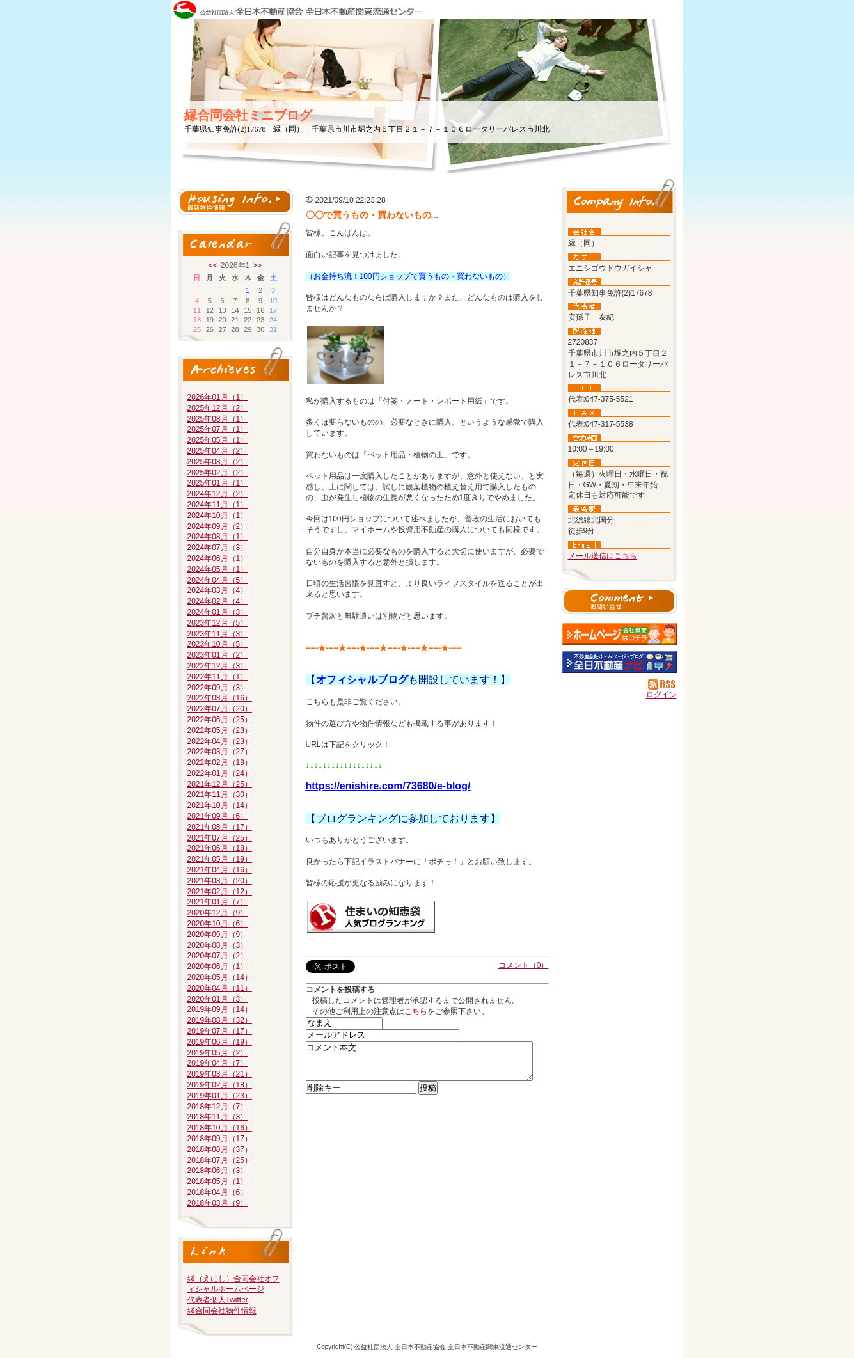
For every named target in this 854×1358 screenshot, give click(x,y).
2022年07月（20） (219, 708)
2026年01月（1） (217, 397)
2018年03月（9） (217, 1203)
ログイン (661, 694)
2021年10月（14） (219, 805)
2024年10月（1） (217, 515)
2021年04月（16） (219, 869)
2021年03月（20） (219, 880)
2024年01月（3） (217, 612)
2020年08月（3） (217, 945)
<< (213, 265)
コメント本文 (419, 1065)
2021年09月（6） (217, 816)
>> (257, 265)
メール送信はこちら (602, 555)
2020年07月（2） (217, 955)
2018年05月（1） (217, 1181)
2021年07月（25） (219, 837)
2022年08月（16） (219, 697)
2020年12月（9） (217, 912)
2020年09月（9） (217, 934)
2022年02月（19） (219, 762)
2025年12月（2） (217, 408)
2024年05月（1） (217, 569)
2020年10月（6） (217, 923)
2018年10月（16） (219, 1127)
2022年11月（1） (217, 676)
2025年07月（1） (217, 429)
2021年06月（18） (219, 848)
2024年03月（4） (217, 590)
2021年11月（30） (219, 794)
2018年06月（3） (217, 1170)
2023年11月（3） (217, 633)
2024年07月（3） (217, 547)
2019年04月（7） (217, 1063)
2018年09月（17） (219, 1138)
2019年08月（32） (219, 1020)
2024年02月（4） (217, 601)
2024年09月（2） (217, 526)
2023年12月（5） (217, 623)
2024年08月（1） (217, 536)
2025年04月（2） (217, 450)
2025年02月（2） (217, 472)
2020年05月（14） (219, 977)
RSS (662, 684)
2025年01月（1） (217, 482)
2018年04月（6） (217, 1192)
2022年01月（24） (219, 773)
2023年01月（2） (217, 655)
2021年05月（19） (219, 859)
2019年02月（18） (219, 1084)
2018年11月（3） (217, 1116)
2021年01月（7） (217, 901)
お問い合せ (619, 602)
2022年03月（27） (219, 751)
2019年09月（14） (219, 1009)
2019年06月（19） (219, 1042)
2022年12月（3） (217, 665)
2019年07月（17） (219, 1031)
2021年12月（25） (219, 784)
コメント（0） (523, 965)
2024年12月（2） (217, 493)
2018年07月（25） (219, 1160)
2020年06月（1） (217, 966)
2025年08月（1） (217, 419)
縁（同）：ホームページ (619, 634)
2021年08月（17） (219, 827)
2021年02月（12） (219, 891)
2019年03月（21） (219, 1074)
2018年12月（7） (217, 1106)
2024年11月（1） (217, 504)
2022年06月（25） (219, 719)
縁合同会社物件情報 (222, 1310)
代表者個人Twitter (217, 1299)
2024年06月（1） (217, 558)
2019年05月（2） (217, 1052)
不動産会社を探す (619, 662)
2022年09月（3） (217, 687)
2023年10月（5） (217, 644)
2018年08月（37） (219, 1149)
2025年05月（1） (217, 440)
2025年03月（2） (217, 461)
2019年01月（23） (219, 1095)
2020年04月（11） (219, 988)
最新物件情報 (235, 202)
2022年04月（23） (219, 741)
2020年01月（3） (217, 999)
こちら (415, 1011)
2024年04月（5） (217, 580)
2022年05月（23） (219, 730)
